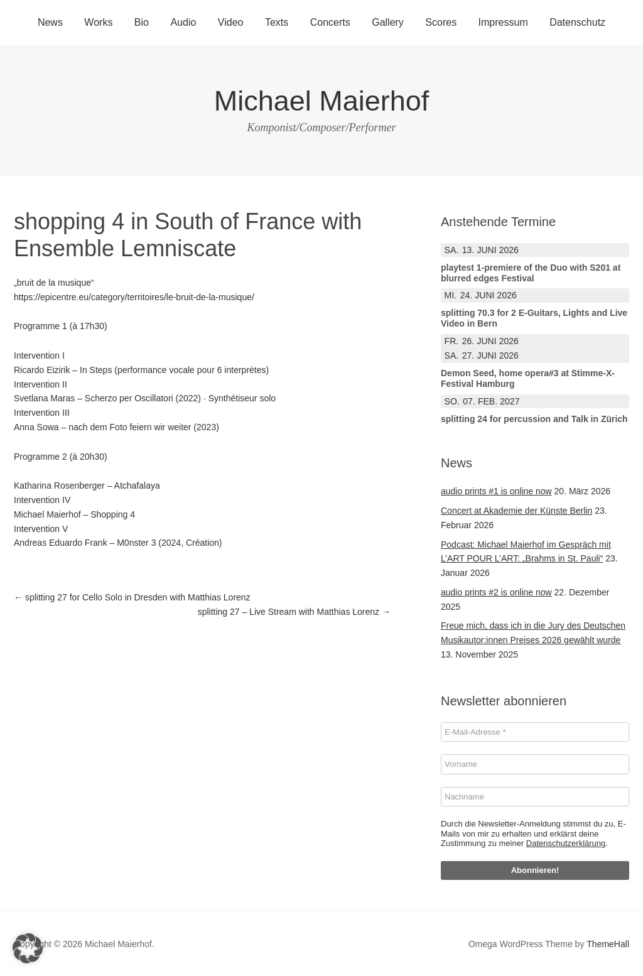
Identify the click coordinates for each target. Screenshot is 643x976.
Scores (441, 22)
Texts (276, 22)
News (50, 22)
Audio (183, 22)
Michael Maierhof (322, 101)
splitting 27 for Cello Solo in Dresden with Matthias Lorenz (132, 597)
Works (98, 22)
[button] (27, 948)
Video (231, 22)
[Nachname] (535, 797)
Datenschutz (577, 22)
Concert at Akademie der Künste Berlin (516, 511)
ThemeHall (607, 944)
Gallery (388, 22)
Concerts (330, 22)
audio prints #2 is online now (496, 592)
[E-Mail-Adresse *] (535, 732)
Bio (141, 22)
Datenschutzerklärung (565, 843)
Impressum (503, 22)
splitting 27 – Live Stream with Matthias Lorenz (294, 612)
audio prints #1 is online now (496, 491)
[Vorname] (535, 764)
